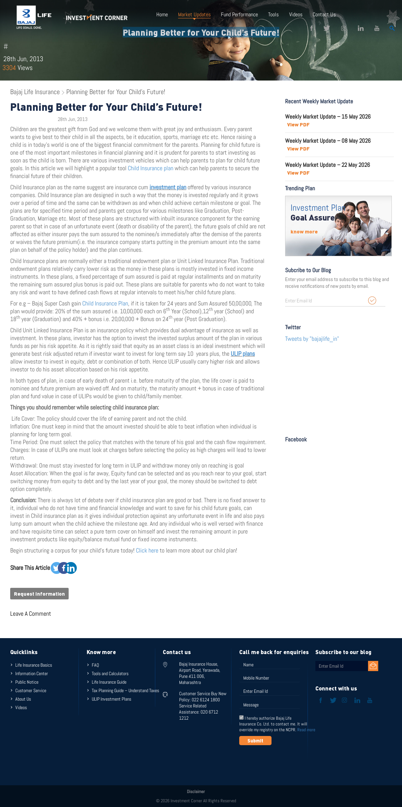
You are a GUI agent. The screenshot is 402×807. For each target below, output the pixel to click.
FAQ (95, 665)
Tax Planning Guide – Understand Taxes (125, 690)
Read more (306, 730)
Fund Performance (239, 14)
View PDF (298, 124)
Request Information (39, 594)
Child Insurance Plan (105, 303)
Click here (148, 550)
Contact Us (323, 14)
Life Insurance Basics (33, 665)
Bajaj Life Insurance (35, 91)
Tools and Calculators (110, 673)
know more (304, 231)
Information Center (31, 673)
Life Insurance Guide (109, 682)
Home (162, 14)
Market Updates (194, 14)
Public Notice (26, 682)
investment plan (168, 187)
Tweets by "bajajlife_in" (312, 339)
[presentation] (291, 762)
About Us (23, 699)
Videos (295, 14)
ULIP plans (243, 353)
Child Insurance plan (150, 168)
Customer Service (30, 690)
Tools (273, 14)
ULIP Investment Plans (111, 699)
